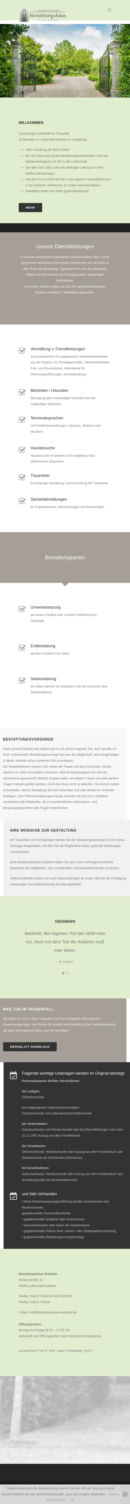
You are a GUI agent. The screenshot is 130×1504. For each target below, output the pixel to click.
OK (72, 1500)
